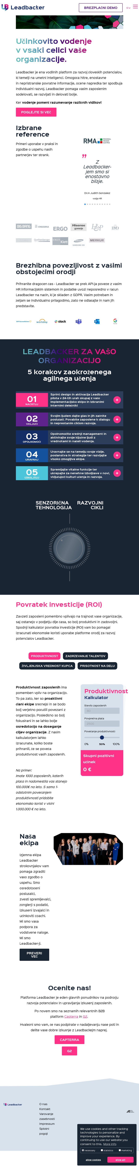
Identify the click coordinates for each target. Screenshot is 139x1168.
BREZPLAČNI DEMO (100, 7)
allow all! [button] (120, 1159)
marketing (125, 1150)
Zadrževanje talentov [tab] (85, 656)
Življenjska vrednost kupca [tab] (47, 666)
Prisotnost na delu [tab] (97, 666)
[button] (85, 204)
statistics (107, 1150)
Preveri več (34, 958)
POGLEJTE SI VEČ (36, 112)
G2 (85, 1016)
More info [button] (109, 1144)
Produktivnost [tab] (44, 656)
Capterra (71, 1016)
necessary (88, 1150)
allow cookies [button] (93, 1159)
